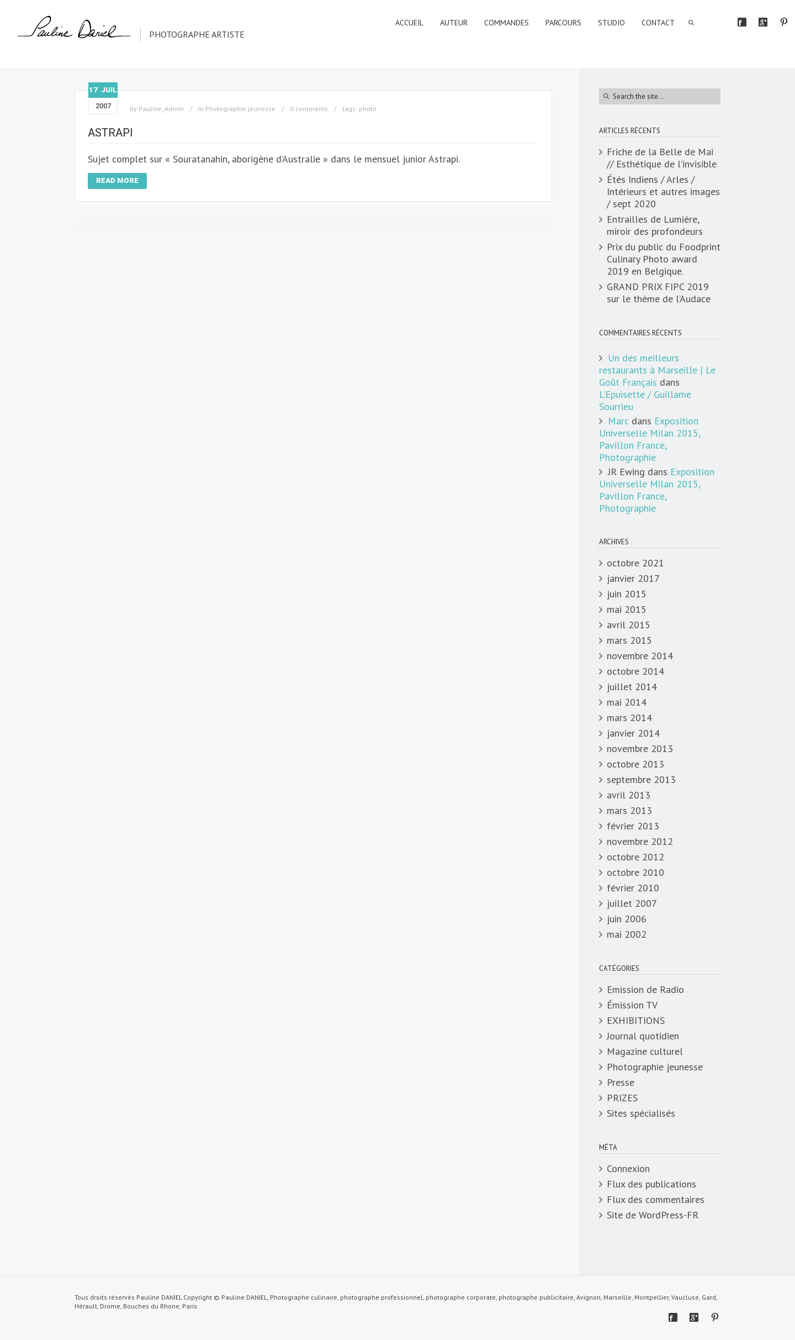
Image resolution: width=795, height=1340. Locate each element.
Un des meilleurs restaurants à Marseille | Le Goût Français (657, 369)
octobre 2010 (635, 872)
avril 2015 (628, 625)
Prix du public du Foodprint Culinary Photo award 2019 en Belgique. (663, 259)
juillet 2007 (632, 903)
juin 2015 (626, 594)
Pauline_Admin (161, 108)
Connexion (628, 1169)
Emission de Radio (645, 990)
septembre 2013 (641, 780)
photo (368, 108)
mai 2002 (626, 934)
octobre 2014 (635, 671)
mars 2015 (629, 640)
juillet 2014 (632, 687)
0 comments (309, 108)
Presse (620, 1082)
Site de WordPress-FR (652, 1215)
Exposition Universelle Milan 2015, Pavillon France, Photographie (649, 439)
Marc (618, 420)
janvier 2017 (633, 578)
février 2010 (633, 888)
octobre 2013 (635, 764)
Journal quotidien (643, 1036)
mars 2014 (629, 718)
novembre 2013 (640, 749)
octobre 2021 (635, 563)
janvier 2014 (633, 733)
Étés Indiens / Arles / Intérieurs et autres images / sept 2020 (663, 192)
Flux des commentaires (655, 1200)
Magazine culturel (645, 1051)
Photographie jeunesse (240, 108)
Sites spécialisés (641, 1113)
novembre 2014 (640, 656)
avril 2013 (628, 795)
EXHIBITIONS (636, 1021)
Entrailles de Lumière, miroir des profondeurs (655, 225)
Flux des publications (651, 1184)
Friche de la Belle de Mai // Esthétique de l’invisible (662, 158)
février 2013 (633, 826)
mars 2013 (629, 811)
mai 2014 (626, 702)
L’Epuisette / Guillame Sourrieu (645, 400)
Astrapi (110, 132)
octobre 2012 (635, 857)
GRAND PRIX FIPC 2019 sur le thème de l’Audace (659, 293)
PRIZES (622, 1098)
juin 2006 (626, 919)
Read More (117, 180)
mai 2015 (626, 609)
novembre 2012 (640, 841)
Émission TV (632, 1005)
